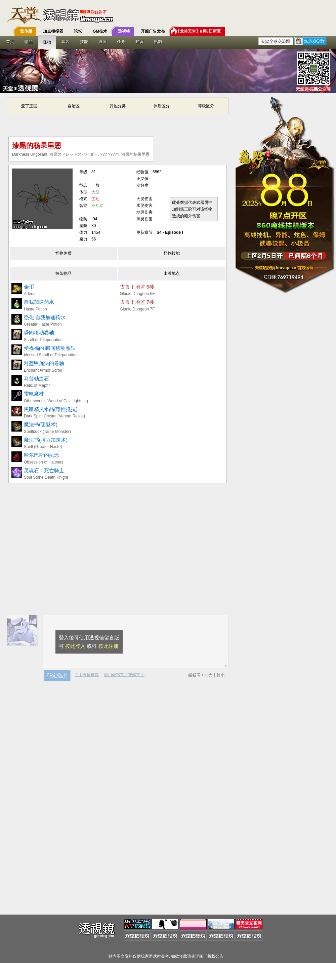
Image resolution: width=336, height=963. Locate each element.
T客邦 (166, 15)
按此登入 (75, 646)
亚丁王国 (29, 106)
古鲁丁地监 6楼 (137, 287)
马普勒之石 (36, 378)
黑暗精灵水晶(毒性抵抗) (51, 409)
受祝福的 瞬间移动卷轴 (50, 348)
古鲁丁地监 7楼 (137, 302)
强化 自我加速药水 (45, 317)
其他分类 (118, 106)
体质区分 (162, 106)
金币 (29, 287)
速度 (102, 41)
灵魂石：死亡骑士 (44, 470)
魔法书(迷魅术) (40, 424)
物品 (29, 41)
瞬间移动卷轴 (39, 332)
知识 (139, 41)
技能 (84, 41)
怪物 (47, 42)
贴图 (158, 41)
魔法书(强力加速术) (46, 440)
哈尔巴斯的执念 (41, 455)
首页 (10, 41)
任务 (121, 41)
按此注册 (108, 646)
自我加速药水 (39, 302)
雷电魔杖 (34, 394)
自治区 (74, 106)
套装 (65, 41)
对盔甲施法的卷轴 (44, 363)
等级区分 (206, 106)
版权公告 (215, 956)
